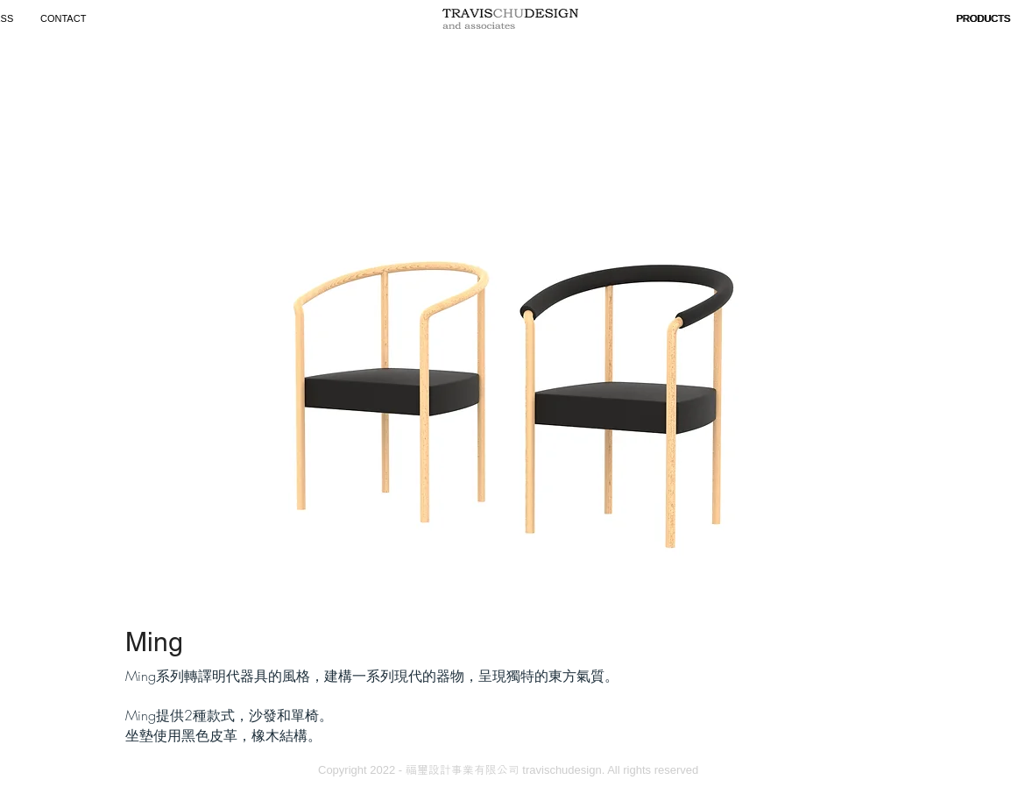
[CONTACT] (65, 18)
